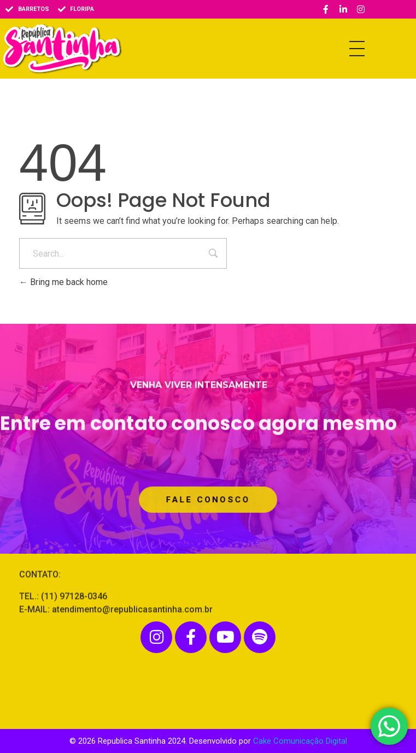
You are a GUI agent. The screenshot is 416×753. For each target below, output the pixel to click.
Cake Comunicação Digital (300, 741)
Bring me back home (63, 282)
